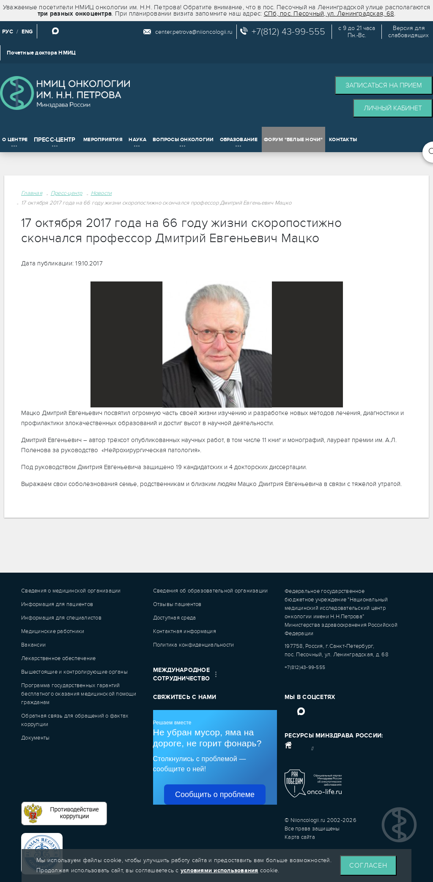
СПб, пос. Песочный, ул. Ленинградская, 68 (329, 13)
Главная (31, 193)
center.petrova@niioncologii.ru (194, 31)
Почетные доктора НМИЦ (41, 52)
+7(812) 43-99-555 (288, 31)
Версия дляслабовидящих (408, 32)
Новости (101, 193)
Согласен (368, 865)
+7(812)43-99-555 (305, 667)
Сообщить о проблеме (215, 794)
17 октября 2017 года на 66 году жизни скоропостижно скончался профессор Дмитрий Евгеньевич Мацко (156, 202)
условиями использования (219, 870)
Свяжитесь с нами (184, 697)
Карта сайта (300, 837)
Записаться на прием (383, 85)
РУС (7, 31)
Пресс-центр (66, 193)
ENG (27, 31)
